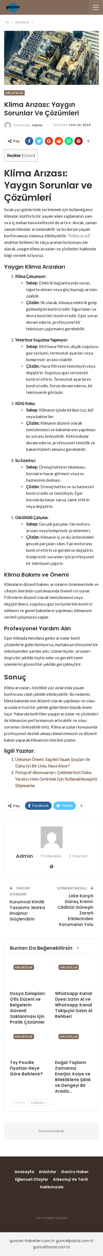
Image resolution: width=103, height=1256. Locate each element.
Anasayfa (24, 1171)
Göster (28, 155)
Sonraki (38, 1103)
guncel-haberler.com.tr (32, 1240)
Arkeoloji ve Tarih (70, 1179)
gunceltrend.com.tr (51, 1247)
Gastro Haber (75, 1171)
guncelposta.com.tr (75, 1240)
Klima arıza (79, 235)
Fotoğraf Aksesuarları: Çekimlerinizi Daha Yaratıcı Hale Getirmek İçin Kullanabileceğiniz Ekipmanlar (56, 779)
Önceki (19, 1103)
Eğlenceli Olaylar (31, 1179)
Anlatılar (14, 93)
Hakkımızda (51, 1187)
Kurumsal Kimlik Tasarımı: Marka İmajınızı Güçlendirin (27, 910)
